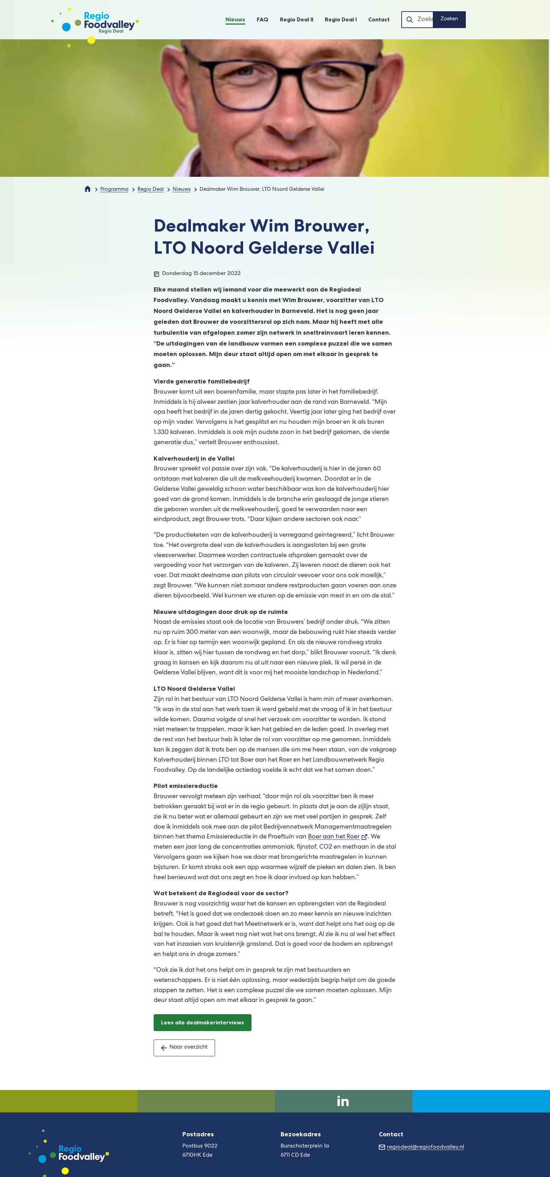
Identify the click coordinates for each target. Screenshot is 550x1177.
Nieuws (181, 189)
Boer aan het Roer (338, 837)
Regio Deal (151, 189)
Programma (114, 189)
